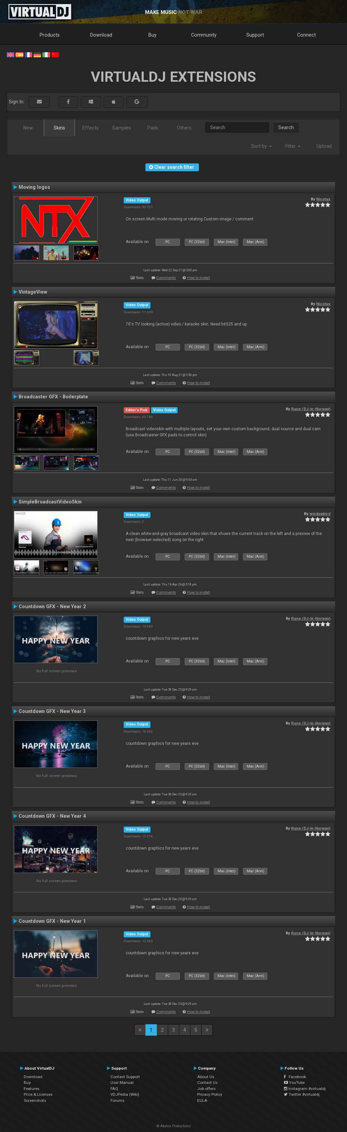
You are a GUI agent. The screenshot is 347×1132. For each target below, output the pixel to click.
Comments (166, 278)
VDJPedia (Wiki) (124, 1094)
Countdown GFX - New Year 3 (52, 711)
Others (184, 128)
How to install (198, 278)
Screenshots (35, 1100)
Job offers (206, 1088)
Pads (152, 128)
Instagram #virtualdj (305, 1088)
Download (101, 35)
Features (31, 1088)
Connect (306, 35)
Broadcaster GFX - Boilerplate (53, 396)
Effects (90, 128)
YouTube (294, 1082)
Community (204, 35)
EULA (202, 1100)
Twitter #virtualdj (302, 1094)
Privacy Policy (209, 1094)
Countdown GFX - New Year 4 (52, 816)
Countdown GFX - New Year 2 (52, 606)
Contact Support (125, 1076)
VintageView (33, 292)
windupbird (319, 513)
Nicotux (323, 199)
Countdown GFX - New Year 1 (52, 921)
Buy (152, 35)
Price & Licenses (38, 1094)
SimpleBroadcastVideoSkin (50, 501)
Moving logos (34, 187)
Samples (121, 128)
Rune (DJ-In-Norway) (310, 408)
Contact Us (207, 1082)
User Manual (122, 1082)
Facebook (295, 1076)
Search (286, 127)
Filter (293, 146)
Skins (59, 128)
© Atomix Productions (174, 1126)
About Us (205, 1076)
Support (255, 35)
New (28, 128)
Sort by (261, 146)
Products (50, 35)
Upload (324, 146)
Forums (117, 1100)
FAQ (114, 1088)
